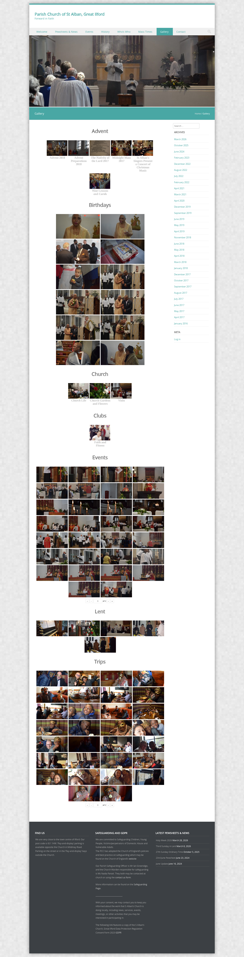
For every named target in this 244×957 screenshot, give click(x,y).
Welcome (41, 31)
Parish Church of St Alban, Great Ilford (69, 14)
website (132, 858)
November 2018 (182, 237)
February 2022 (181, 182)
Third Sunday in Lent (166, 846)
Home (198, 113)
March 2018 (180, 262)
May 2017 (179, 311)
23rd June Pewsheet (166, 857)
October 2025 (181, 145)
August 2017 (180, 292)
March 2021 (180, 194)
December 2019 (182, 206)
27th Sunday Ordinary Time (169, 851)
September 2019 (182, 213)
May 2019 (179, 225)
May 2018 (179, 249)
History (105, 31)
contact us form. (123, 877)
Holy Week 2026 (164, 840)
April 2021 (179, 188)
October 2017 (181, 280)
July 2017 (178, 298)
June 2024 (179, 151)
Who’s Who (123, 31)
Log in (177, 339)
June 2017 (179, 305)
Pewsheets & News (66, 31)
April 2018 (179, 255)
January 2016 (181, 323)
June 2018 (179, 243)
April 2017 (179, 317)
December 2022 (182, 163)
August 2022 (180, 170)
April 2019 (179, 231)
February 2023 (181, 157)
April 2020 (179, 200)
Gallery (164, 31)
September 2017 (182, 286)
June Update (162, 863)
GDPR (118, 932)
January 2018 (181, 268)
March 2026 (180, 139)
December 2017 (182, 274)
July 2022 (178, 176)
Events (89, 31)
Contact (180, 31)
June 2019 (179, 219)
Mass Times (145, 31)
